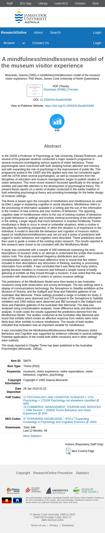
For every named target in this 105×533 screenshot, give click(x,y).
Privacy (54, 525)
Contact (80, 3)
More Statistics (32, 436)
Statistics (82, 473)
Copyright (23, 473)
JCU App (25, 3)
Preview (73, 89)
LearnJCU (61, 3)
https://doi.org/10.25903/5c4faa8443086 (69, 105)
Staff (10, 3)
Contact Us (40, 43)
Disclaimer (68, 525)
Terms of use (38, 525)
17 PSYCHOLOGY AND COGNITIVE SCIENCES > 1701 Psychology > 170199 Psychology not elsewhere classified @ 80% (61, 400)
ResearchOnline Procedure (53, 473)
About (38, 32)
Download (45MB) (55, 89)
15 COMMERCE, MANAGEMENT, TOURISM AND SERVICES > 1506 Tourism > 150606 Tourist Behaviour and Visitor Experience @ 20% (62, 410)
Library (42, 3)
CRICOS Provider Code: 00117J (52, 517)
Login (97, 32)
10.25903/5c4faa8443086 (55, 99)
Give (95, 3)
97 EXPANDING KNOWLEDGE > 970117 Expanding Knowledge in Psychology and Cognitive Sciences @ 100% (60, 420)
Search (55, 32)
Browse (9, 43)
